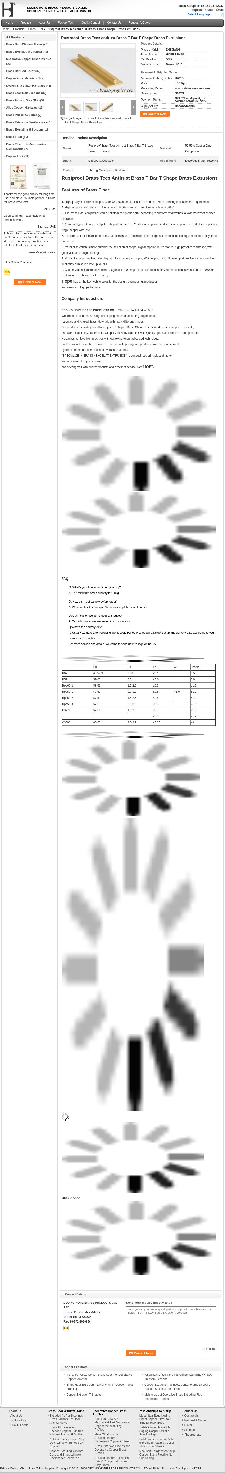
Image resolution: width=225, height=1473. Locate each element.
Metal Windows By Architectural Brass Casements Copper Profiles (111, 1438)
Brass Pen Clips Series (21, 115)
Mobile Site (192, 1434)
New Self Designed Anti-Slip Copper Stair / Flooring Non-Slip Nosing (157, 1454)
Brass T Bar (35, 29)
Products (26, 22)
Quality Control (90, 22)
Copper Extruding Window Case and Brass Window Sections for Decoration (66, 1454)
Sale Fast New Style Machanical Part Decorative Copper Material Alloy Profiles (111, 1424)
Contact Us (114, 22)
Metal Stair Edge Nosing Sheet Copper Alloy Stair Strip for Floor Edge (155, 1419)
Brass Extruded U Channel (24, 51)
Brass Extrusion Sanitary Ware (27, 122)
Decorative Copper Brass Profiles (28, 59)
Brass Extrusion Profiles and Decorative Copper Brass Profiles (112, 1449)
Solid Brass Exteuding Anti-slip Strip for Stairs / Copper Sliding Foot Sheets (157, 1443)
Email (220, 10)
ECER (198, 1468)
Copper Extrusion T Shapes (84, 1394)
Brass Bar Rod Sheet (20, 71)
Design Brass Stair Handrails (25, 85)
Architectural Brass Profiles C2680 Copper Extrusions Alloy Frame (111, 1461)
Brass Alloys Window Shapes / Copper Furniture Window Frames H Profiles (66, 1431)
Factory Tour (66, 22)
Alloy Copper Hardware (22, 107)
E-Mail (188, 1425)
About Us (44, 22)
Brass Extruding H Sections (25, 129)
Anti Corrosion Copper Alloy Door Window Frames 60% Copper (67, 1443)
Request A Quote (202, 10)
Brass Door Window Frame (24, 44)
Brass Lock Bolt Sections (23, 93)
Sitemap (189, 1429)
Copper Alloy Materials (21, 78)
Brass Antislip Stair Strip (23, 100)
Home (9, 22)
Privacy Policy (9, 1468)
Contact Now (157, 114)
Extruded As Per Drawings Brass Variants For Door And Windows (66, 1419)
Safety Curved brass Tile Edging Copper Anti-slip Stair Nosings (155, 1431)
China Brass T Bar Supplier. (38, 1468)
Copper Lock (14, 156)
